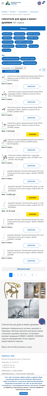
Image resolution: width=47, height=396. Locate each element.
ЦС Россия (6, 50)
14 (32, 275)
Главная (4, 12)
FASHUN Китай (19, 34)
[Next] (36, 275)
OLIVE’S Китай (7, 42)
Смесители (34, 12)
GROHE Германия (33, 34)
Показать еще (23, 269)
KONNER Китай (19, 38)
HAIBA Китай (7, 38)
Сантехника (23, 12)
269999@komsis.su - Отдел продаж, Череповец (18, 373)
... (28, 275)
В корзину (32, 134)
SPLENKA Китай (8, 46)
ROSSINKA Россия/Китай (24, 42)
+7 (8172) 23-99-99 (8, 365)
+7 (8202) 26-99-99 (8, 367)
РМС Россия (34, 46)
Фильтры (23, 28)
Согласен (23, 393)
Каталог (13, 12)
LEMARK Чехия (32, 38)
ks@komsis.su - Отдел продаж (12, 370)
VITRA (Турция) (21, 46)
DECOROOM (7, 34)
